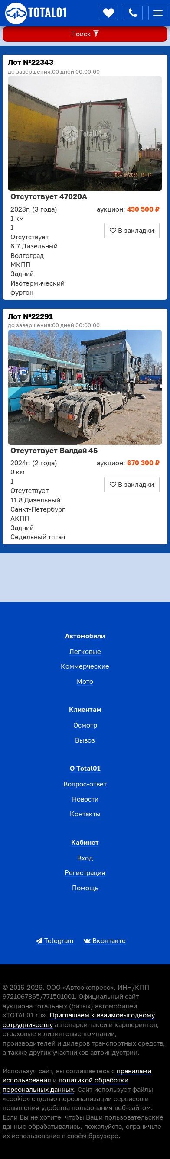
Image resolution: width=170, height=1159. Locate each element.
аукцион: (128, 209)
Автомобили (85, 636)
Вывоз (85, 740)
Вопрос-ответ (85, 784)
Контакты (85, 814)
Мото (85, 681)
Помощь (85, 888)
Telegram (54, 940)
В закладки (132, 230)
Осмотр (85, 725)
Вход (85, 858)
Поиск (85, 34)
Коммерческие (85, 666)
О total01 (85, 768)
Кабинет (85, 842)
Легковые (85, 651)
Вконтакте (105, 940)
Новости (85, 799)
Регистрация (85, 872)
